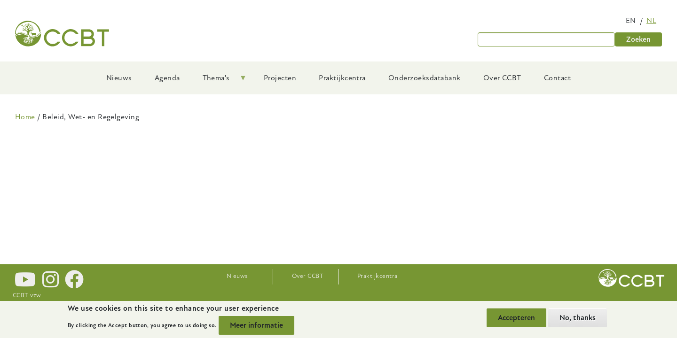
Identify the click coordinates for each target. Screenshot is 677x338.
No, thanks (577, 318)
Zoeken (638, 39)
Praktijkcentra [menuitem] (342, 78)
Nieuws (237, 276)
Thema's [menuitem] (219, 81)
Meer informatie (256, 325)
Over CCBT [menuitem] (502, 78)
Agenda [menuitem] (167, 78)
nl (651, 20)
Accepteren (516, 318)
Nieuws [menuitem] (119, 78)
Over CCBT (307, 276)
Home (25, 117)
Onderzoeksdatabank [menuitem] (424, 78)
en (631, 20)
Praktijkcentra (377, 276)
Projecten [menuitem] (280, 78)
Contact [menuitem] (557, 78)
